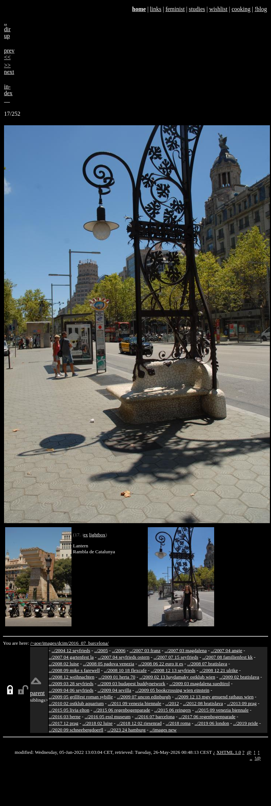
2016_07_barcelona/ (89, 643)
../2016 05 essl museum (108, 716)
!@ (257, 758)
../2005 (101, 650)
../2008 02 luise (64, 663)
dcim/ (63, 643)
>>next (9, 68)
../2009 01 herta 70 (116, 677)
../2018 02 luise (98, 723)
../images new (163, 730)
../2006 (118, 650)
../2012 (172, 703)
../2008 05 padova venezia (108, 663)
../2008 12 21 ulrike (218, 670)
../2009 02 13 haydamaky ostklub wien (177, 677)
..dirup (7, 29)
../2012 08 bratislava (203, 703)
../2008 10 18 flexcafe (125, 670)
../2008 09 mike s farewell (74, 670)
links (155, 9)
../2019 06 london (212, 723)
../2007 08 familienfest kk (227, 657)
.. (251, 758)
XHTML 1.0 (228, 752)
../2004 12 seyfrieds (71, 650)
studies (197, 9)
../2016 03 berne (65, 716)
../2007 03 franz (144, 650)
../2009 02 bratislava (239, 677)
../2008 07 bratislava (207, 663)
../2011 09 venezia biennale (134, 703)
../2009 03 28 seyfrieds (71, 683)
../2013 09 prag (242, 703)
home (139, 9)
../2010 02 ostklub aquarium (76, 703)
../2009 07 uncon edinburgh (144, 696)
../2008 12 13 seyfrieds (173, 670)
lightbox (97, 534)
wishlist (218, 9)
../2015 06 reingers (172, 710)
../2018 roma (178, 723)
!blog (260, 9)
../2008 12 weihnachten (71, 677)
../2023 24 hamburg (126, 730)
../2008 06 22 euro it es (160, 663)
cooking (240, 9)
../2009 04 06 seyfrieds (71, 690)
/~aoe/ (36, 643)
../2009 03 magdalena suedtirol (199, 683)
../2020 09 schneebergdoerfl (76, 730)
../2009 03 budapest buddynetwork (131, 683)
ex (85, 534)
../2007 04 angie (226, 650)
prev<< (9, 53)
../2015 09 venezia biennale (222, 710)
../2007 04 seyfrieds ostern (124, 657)
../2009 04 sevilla (114, 690)
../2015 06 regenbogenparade (122, 710)
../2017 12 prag (63, 723)
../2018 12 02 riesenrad (139, 723)
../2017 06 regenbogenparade (207, 716)
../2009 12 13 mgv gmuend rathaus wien (214, 696)
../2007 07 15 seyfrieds (176, 657)
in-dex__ (8, 93)
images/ (50, 643)
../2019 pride (245, 723)
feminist (174, 9)
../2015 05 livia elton (69, 710)
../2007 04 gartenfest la (71, 657)
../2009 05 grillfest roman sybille (81, 696)
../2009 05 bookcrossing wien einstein (172, 690)
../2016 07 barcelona (155, 716)
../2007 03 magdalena (186, 650)
